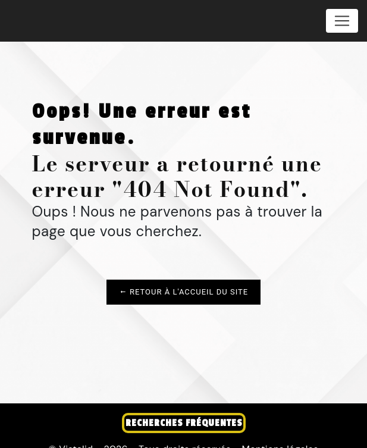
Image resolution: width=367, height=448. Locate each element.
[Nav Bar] (342, 21)
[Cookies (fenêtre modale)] (3, 441)
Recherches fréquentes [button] (184, 423)
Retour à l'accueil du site (183, 291)
